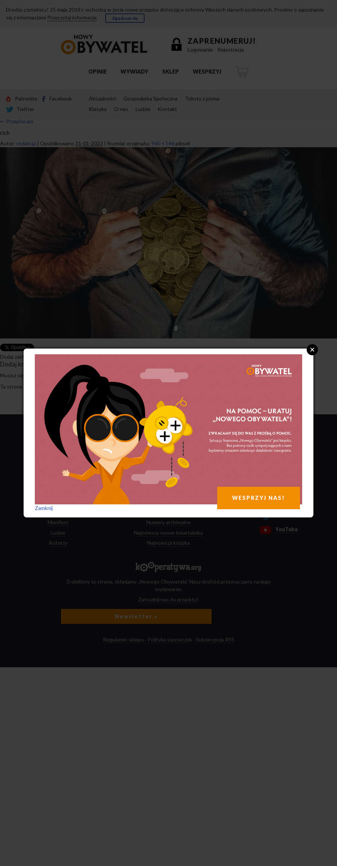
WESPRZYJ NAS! (258, 498)
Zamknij (44, 508)
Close (312, 349)
